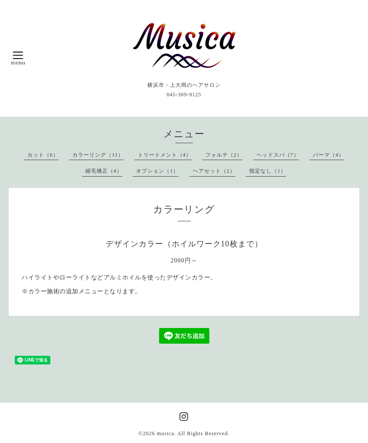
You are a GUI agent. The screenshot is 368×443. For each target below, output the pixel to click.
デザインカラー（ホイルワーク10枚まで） (184, 244)
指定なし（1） (267, 171)
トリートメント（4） (165, 155)
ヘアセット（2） (214, 171)
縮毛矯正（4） (103, 171)
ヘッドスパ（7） (278, 155)
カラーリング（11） (98, 155)
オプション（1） (157, 171)
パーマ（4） (328, 155)
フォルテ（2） (223, 155)
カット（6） (43, 155)
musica (165, 433)
